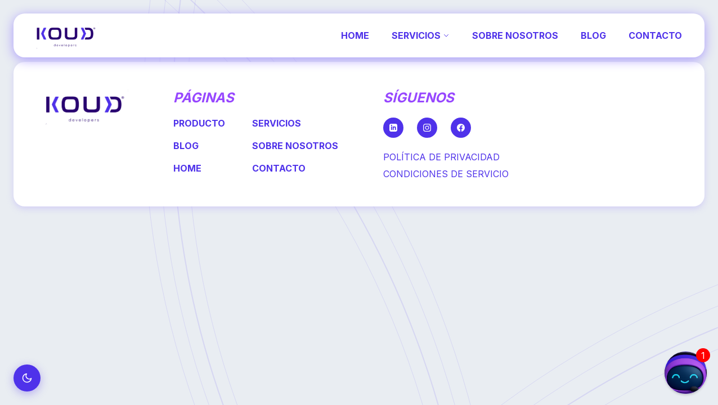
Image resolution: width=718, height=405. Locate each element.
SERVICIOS (421, 35)
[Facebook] (461, 128)
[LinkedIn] (393, 128)
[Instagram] (427, 128)
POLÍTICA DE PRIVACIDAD (441, 157)
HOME (355, 35)
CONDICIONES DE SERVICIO (446, 173)
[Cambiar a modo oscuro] (27, 378)
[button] (686, 373)
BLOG (593, 35)
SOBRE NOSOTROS (515, 35)
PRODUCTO (199, 123)
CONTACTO (655, 35)
